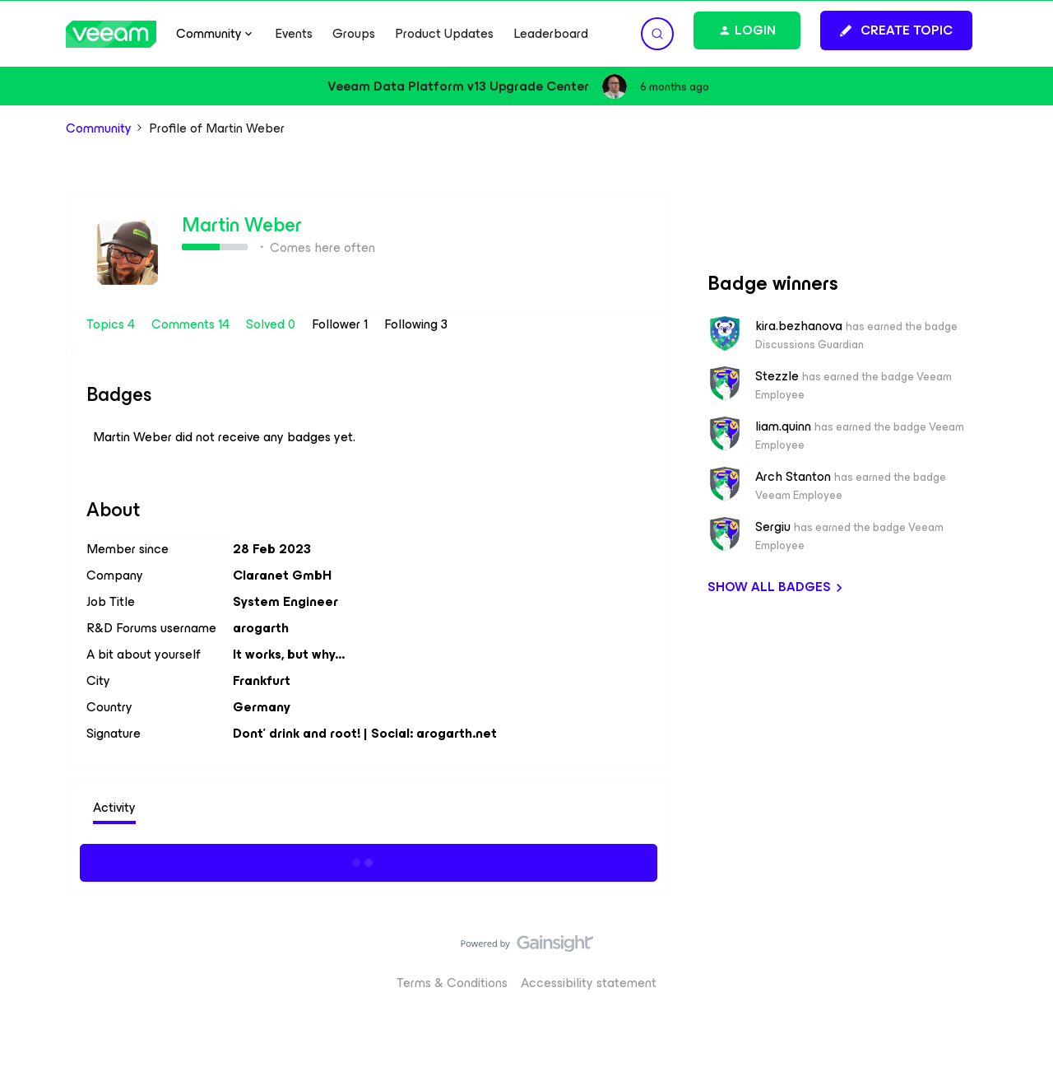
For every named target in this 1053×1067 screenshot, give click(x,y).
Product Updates (444, 34)
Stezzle (777, 376)
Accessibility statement (588, 982)
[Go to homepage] (111, 34)
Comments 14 (192, 324)
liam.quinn (783, 426)
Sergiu (773, 527)
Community (99, 128)
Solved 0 (272, 324)
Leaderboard (550, 34)
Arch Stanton (793, 477)
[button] (896, 30)
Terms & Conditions (452, 982)
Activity (114, 807)
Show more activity (369, 860)
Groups (353, 34)
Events (294, 34)
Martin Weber (242, 225)
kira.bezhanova (798, 326)
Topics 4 (112, 324)
